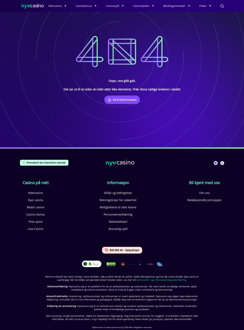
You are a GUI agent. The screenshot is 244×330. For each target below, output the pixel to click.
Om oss (204, 193)
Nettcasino (55, 6)
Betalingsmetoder (174, 6)
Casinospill (112, 6)
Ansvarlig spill (118, 229)
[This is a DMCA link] (111, 264)
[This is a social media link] (216, 163)
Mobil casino (36, 207)
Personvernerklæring (118, 214)
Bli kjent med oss (204, 182)
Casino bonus (35, 214)
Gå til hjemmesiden (122, 100)
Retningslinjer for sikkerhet (117, 200)
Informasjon (118, 182)
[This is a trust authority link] (132, 264)
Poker (203, 6)
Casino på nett (36, 182)
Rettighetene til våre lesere (118, 207)
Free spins (36, 222)
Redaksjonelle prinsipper (204, 200)
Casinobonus (84, 6)
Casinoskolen (141, 6)
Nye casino (35, 200)
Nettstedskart (118, 222)
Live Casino (35, 229)
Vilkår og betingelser (118, 193)
